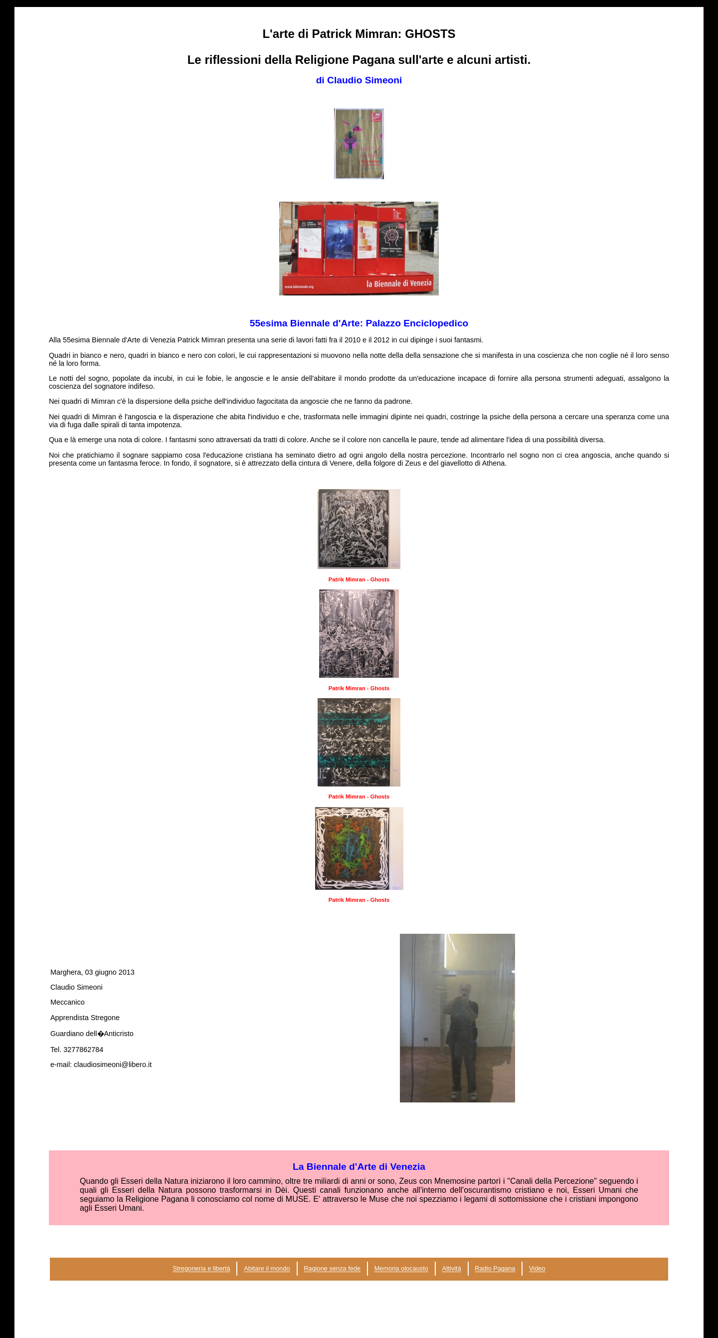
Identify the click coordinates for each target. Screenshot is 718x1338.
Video (537, 1269)
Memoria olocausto (401, 1269)
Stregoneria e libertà (201, 1269)
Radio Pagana (495, 1269)
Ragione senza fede (332, 1269)
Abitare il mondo (267, 1269)
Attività (451, 1269)
